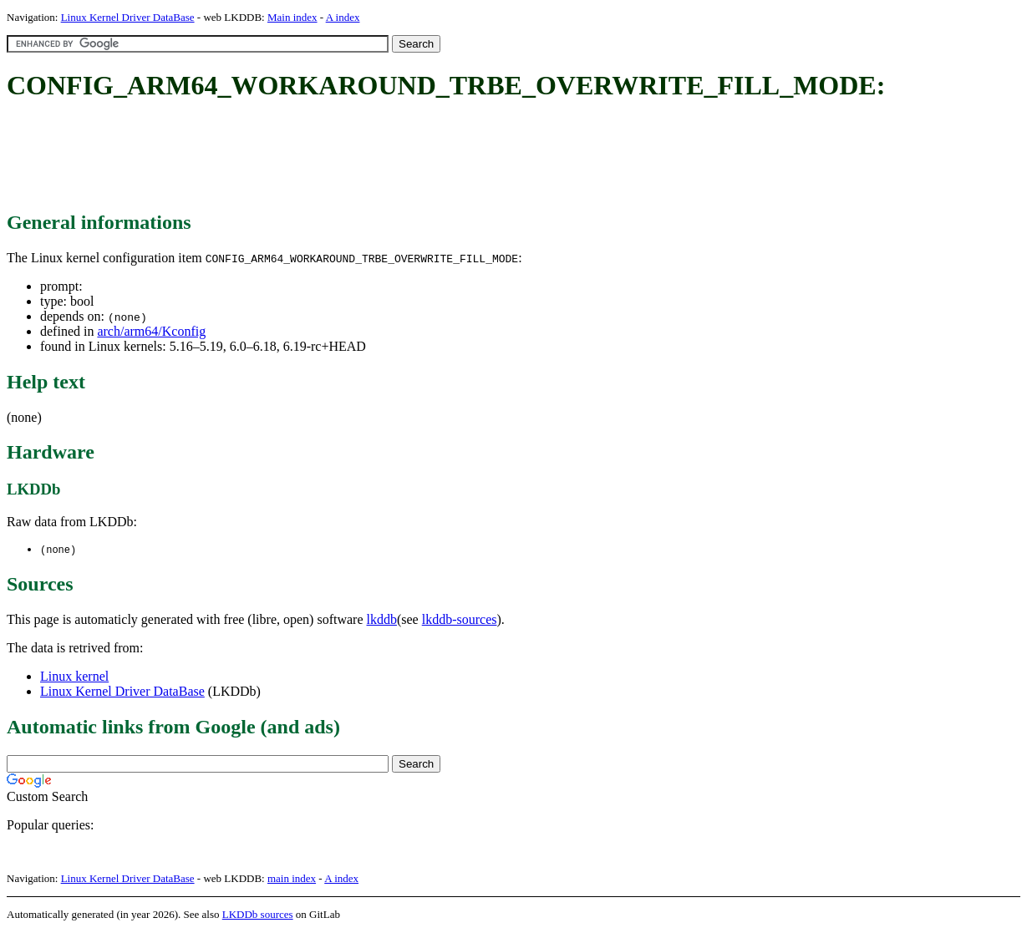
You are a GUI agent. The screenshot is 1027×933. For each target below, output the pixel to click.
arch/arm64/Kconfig (151, 331)
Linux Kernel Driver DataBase (128, 17)
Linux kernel (74, 677)
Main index (292, 17)
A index (343, 17)
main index (291, 879)
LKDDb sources (257, 915)
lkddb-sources (459, 620)
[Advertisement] (311, 157)
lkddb (382, 620)
